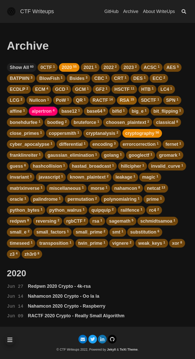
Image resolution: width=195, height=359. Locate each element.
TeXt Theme (129, 349)
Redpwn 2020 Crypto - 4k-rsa (59, 286)
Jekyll (111, 349)
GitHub (111, 11)
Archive (130, 11)
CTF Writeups (37, 11)
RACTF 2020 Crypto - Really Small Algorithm (76, 315)
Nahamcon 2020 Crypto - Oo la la (63, 296)
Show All (22, 67)
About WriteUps (159, 11)
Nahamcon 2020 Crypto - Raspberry (66, 306)
